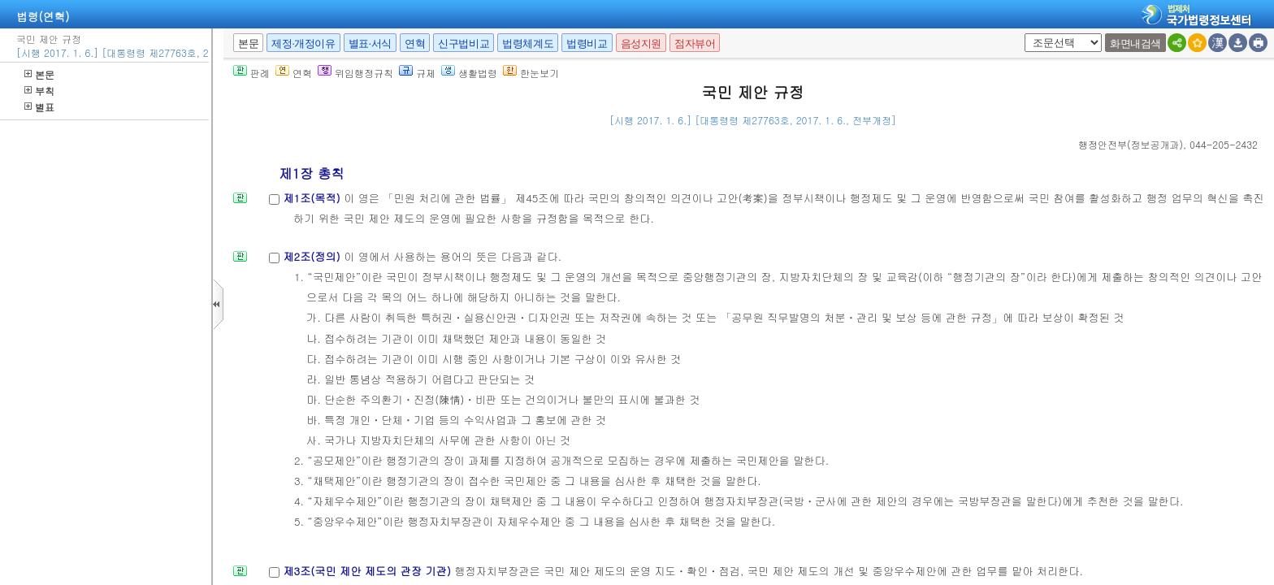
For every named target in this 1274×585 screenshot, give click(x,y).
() (1130, 144)
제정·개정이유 (303, 43)
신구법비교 (463, 43)
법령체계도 (527, 43)
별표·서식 (370, 43)
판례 (251, 73)
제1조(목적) (313, 198)
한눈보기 (531, 73)
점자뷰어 (694, 43)
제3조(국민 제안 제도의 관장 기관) (368, 570)
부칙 (39, 91)
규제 (417, 73)
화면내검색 (1135, 43)
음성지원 (641, 43)
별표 (39, 107)
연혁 (415, 43)
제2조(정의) (313, 256)
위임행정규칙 (355, 73)
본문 (39, 74)
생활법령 (469, 73)
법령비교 (586, 43)
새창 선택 (1021, 33)
